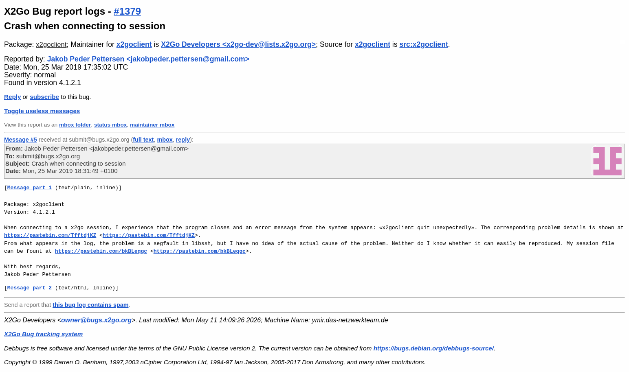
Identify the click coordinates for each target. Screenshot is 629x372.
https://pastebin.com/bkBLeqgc (101, 251)
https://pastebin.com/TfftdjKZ (50, 235)
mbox (164, 139)
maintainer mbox (152, 125)
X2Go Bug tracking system (43, 333)
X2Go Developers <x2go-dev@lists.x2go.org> (238, 44)
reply (183, 139)
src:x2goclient (423, 44)
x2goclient (51, 44)
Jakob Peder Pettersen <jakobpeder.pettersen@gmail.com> (148, 59)
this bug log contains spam (90, 305)
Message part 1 (29, 187)
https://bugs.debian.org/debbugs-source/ (434, 348)
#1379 (127, 11)
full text (143, 139)
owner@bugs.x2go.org (96, 320)
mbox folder (75, 125)
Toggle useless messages (42, 110)
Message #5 (20, 139)
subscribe (44, 96)
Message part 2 (29, 287)
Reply (12, 96)
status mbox (110, 125)
